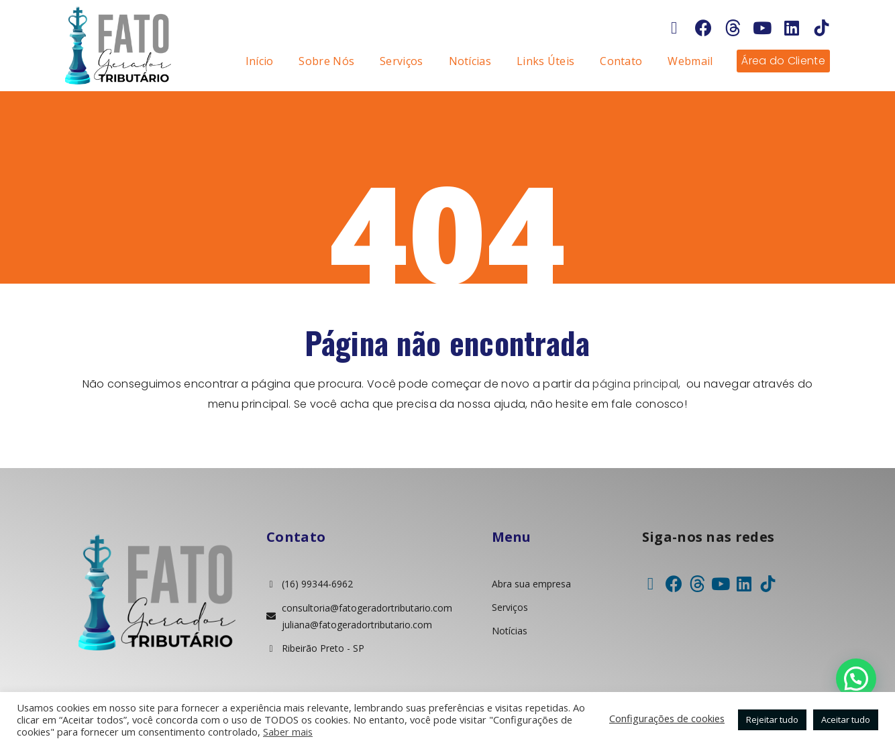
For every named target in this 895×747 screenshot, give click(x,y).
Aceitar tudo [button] (845, 719)
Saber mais (288, 731)
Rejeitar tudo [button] (772, 719)
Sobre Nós (326, 61)
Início (260, 61)
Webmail (690, 61)
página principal (635, 384)
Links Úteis (545, 61)
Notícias (470, 61)
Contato (621, 61)
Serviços (401, 61)
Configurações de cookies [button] (667, 718)
